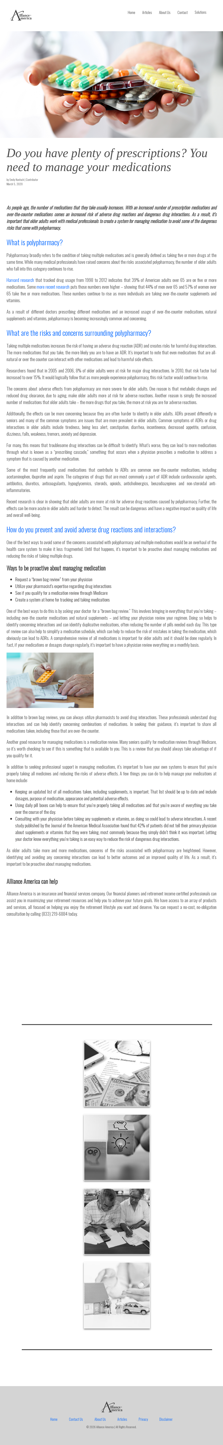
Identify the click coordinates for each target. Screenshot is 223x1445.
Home (131, 12)
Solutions (200, 12)
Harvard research (20, 279)
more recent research (53, 286)
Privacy (143, 1419)
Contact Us (76, 1419)
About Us (165, 12)
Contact (182, 12)
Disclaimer (166, 1419)
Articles (147, 12)
